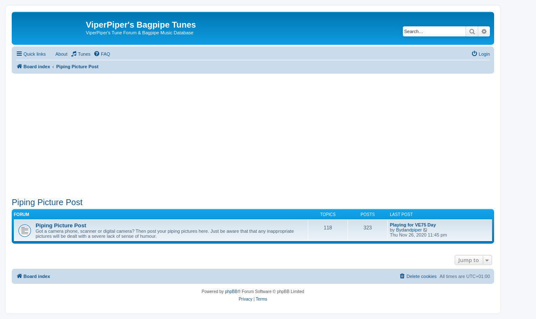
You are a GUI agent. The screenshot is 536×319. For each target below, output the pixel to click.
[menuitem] (80, 54)
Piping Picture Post (47, 202)
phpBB (231, 291)
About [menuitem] (61, 54)
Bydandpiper (409, 229)
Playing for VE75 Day (413, 224)
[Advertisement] (253, 132)
